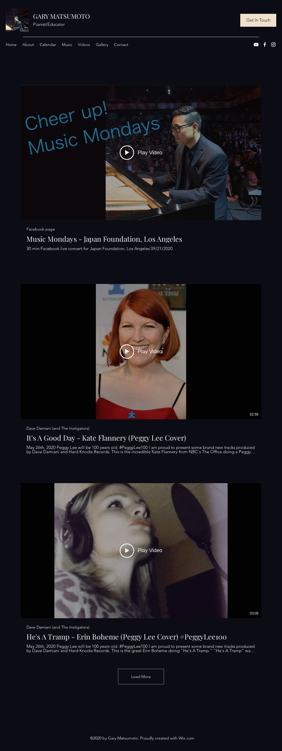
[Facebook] (265, 44)
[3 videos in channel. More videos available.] (141, 369)
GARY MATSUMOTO (61, 16)
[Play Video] (141, 152)
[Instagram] (273, 44)
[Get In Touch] (258, 20)
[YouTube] (256, 44)
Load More (141, 676)
